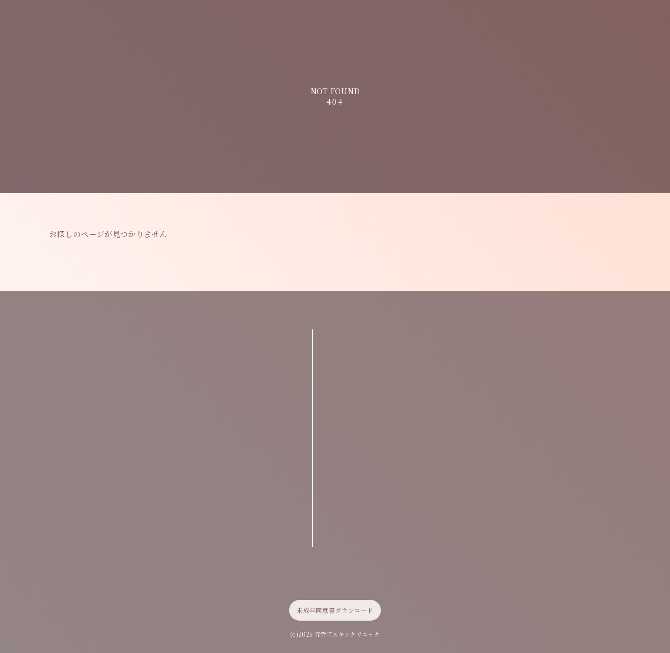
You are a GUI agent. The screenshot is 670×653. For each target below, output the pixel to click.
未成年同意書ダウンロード (335, 610)
